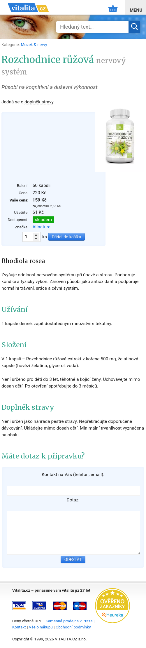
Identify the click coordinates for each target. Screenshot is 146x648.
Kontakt (19, 627)
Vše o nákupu (41, 627)
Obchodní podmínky (73, 627)
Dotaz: (73, 500)
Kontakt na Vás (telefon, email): (73, 474)
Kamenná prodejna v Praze (69, 621)
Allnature (42, 227)
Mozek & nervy (34, 44)
